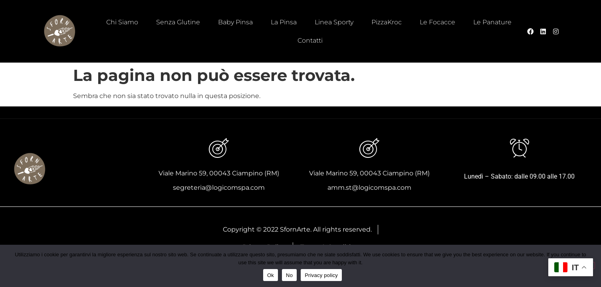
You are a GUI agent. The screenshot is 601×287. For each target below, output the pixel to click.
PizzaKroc (386, 22)
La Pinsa (284, 22)
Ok (270, 275)
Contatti (310, 40)
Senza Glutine (178, 22)
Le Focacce (437, 22)
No (289, 275)
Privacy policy (321, 275)
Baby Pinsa (235, 22)
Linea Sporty (334, 22)
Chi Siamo (122, 22)
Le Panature (492, 22)
